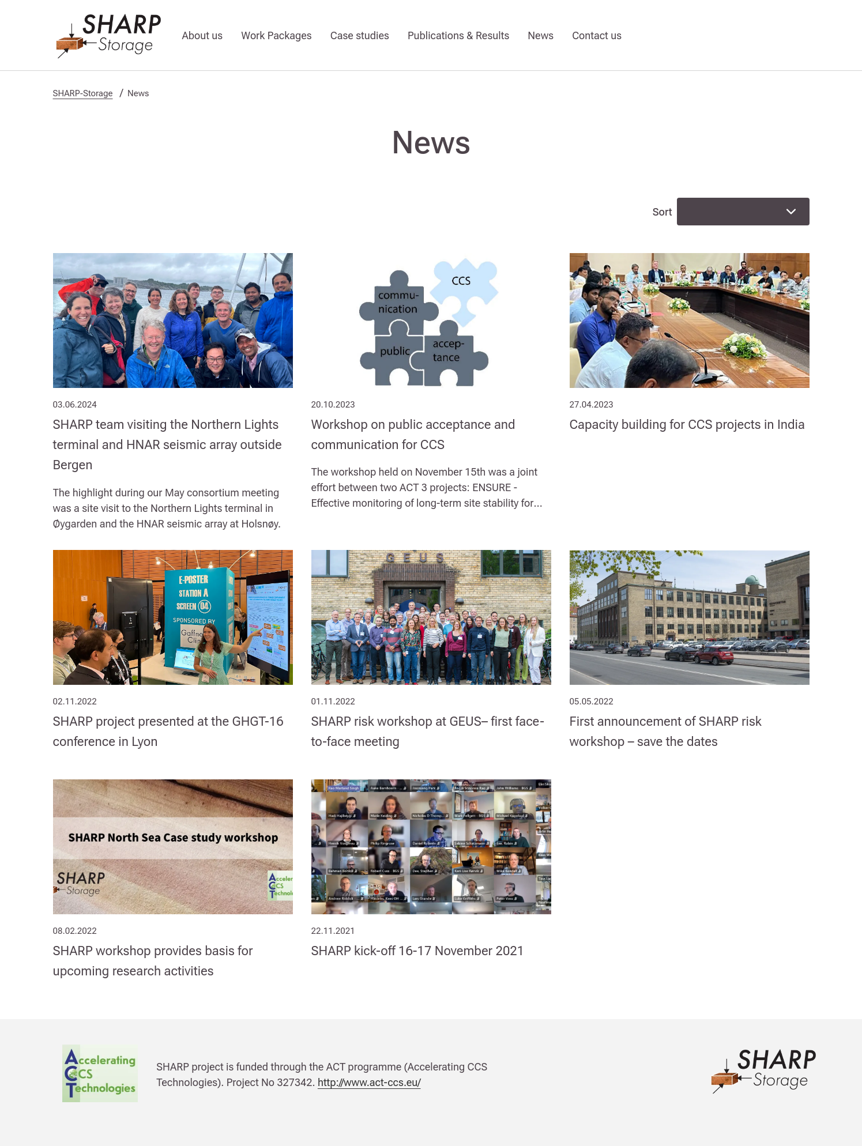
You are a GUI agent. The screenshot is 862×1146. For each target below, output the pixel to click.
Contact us (597, 35)
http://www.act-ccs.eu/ (369, 1082)
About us (202, 35)
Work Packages (276, 35)
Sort (662, 212)
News (541, 35)
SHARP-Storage (83, 93)
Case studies (359, 35)
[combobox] (743, 211)
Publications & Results (458, 35)
